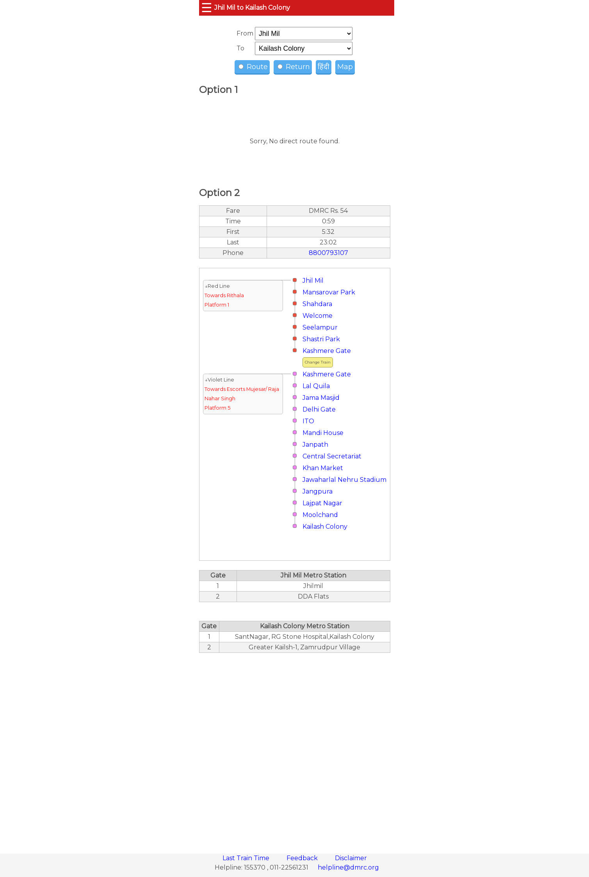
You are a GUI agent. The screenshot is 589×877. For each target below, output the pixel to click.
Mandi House (323, 433)
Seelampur (320, 327)
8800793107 (328, 253)
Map (345, 66)
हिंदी (323, 66)
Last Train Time (246, 858)
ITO (308, 421)
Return (294, 66)
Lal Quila (316, 386)
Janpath (315, 444)
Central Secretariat (332, 456)
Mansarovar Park (329, 292)
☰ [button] (206, 7)
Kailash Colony (325, 526)
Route (253, 66)
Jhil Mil (313, 280)
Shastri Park (321, 339)
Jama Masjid (321, 397)
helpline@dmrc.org (348, 867)
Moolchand (320, 515)
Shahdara (317, 304)
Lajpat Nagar (322, 503)
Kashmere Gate (327, 351)
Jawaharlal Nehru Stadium (344, 479)
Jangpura (318, 491)
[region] (294, 749)
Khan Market (323, 468)
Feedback (302, 858)
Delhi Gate (319, 409)
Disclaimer (351, 858)
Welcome (318, 315)
